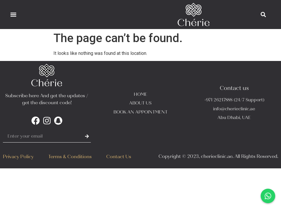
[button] (13, 14)
